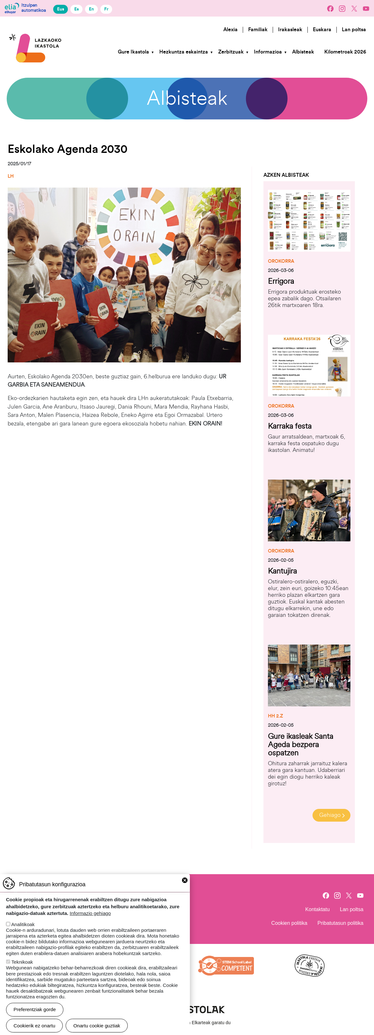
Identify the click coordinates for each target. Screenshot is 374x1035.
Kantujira (282, 571)
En (91, 9)
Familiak (258, 29)
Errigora (281, 281)
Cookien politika (289, 923)
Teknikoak (22, 962)
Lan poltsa (354, 29)
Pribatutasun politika (340, 923)
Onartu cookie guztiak (96, 1025)
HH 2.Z (275, 716)
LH (11, 176)
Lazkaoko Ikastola (35, 27)
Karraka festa (290, 426)
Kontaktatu (317, 909)
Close (185, 880)
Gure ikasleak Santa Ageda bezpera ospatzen (300, 745)
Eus (60, 9)
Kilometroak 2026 (345, 51)
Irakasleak (290, 29)
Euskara (322, 29)
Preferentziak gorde (35, 1009)
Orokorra (281, 261)
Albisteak (303, 51)
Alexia (230, 29)
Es (76, 9)
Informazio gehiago (90, 913)
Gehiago (330, 815)
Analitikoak (22, 924)
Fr (106, 9)
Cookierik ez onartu (34, 1025)
